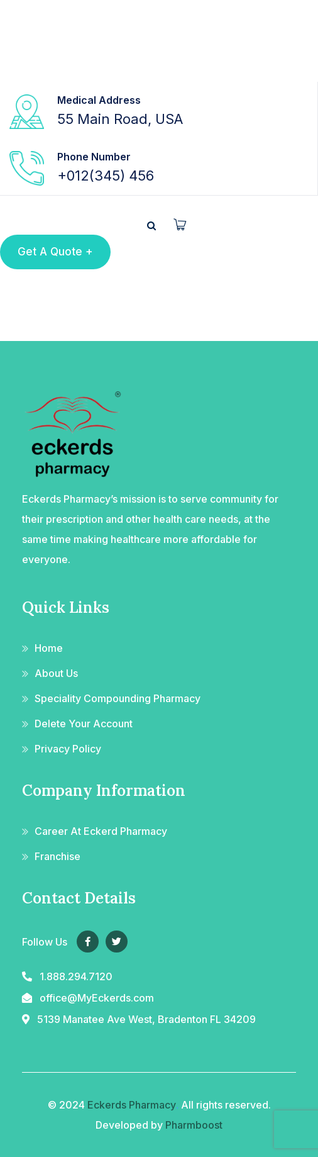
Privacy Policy (68, 748)
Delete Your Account (84, 723)
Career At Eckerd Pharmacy (101, 831)
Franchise (57, 856)
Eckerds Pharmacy (131, 1104)
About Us (56, 673)
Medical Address (99, 100)
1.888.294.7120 (76, 976)
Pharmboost (193, 1125)
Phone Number (94, 156)
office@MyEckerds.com (97, 998)
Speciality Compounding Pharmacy (117, 698)
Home (49, 648)
